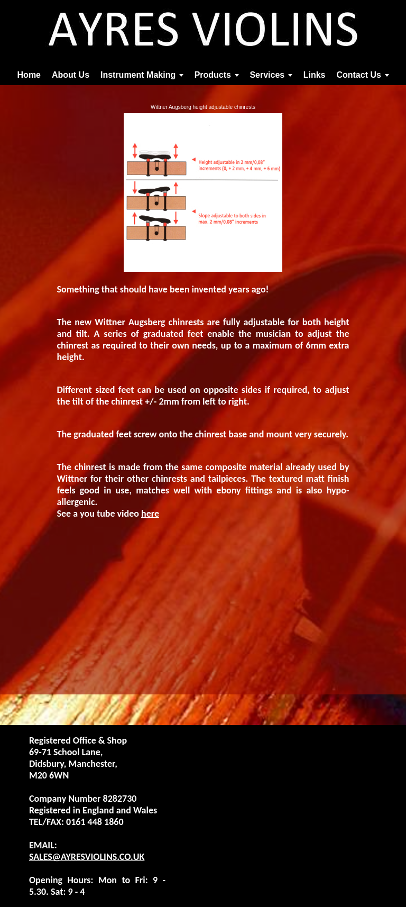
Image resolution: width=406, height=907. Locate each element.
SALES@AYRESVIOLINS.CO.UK (86, 857)
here (150, 513)
